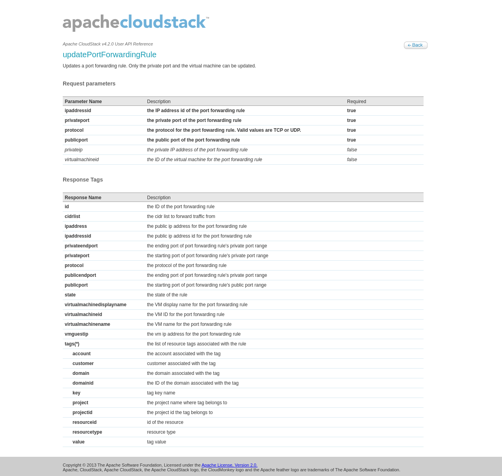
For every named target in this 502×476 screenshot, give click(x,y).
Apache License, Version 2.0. (229, 465)
